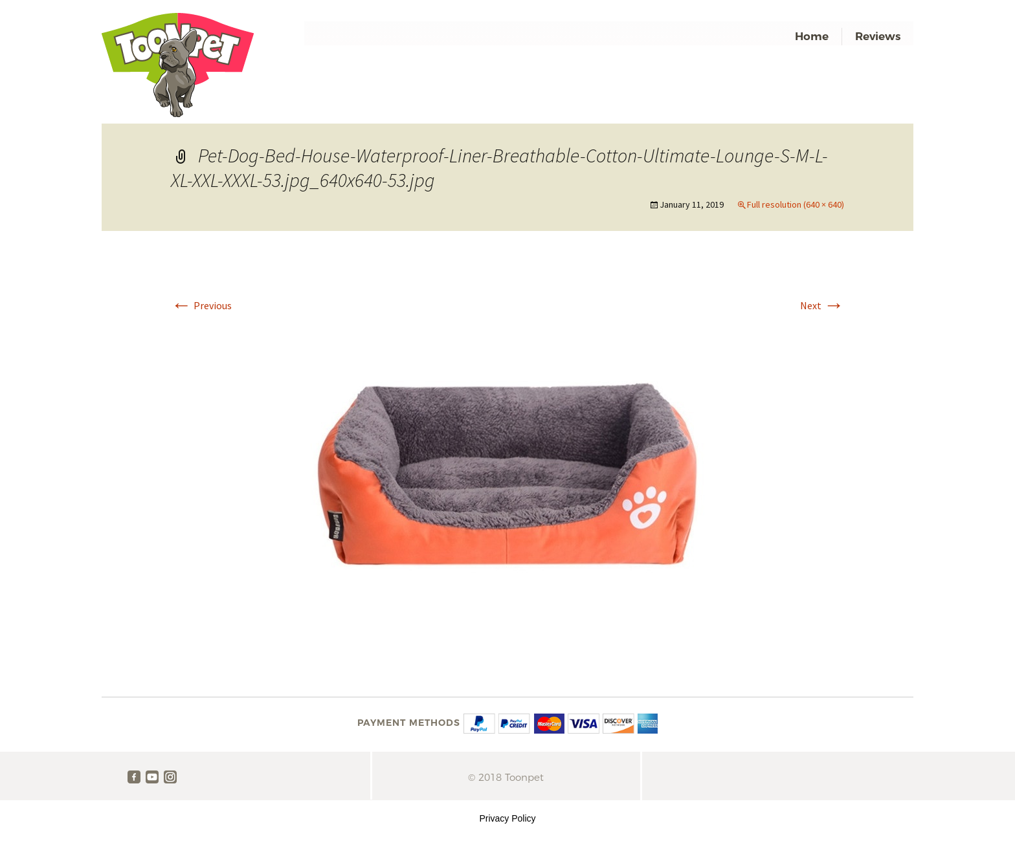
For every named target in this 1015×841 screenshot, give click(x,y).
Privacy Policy (507, 818)
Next (822, 305)
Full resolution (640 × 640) (795, 204)
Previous (201, 305)
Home (812, 36)
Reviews (877, 36)
